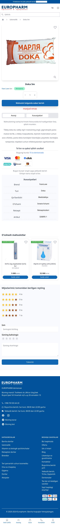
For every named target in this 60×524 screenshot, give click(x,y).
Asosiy (13, 115)
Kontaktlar (46, 462)
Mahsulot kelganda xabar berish (30, 103)
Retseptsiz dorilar (9, 452)
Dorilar (4, 474)
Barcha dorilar (7, 441)
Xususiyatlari (37, 115)
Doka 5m (26, 20)
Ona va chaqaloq (9, 467)
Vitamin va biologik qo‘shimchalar (15, 448)
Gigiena (5, 470)
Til (52, 8)
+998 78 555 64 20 (10, 403)
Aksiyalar (5, 477)
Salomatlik (13, 20)
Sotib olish (15, 277)
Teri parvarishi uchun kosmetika (15, 463)
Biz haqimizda (47, 441)
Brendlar (5, 455)
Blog (43, 452)
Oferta (44, 445)
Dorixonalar (47, 477)
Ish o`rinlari (46, 448)
